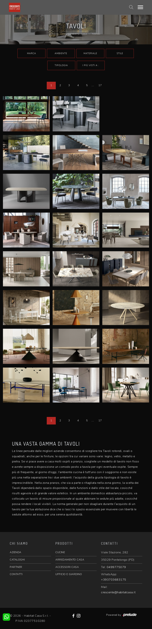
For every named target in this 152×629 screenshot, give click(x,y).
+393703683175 (113, 580)
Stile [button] (120, 53)
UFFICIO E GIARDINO (68, 574)
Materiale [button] (90, 53)
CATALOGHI (17, 559)
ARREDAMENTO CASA (69, 559)
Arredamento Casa (74, 34)
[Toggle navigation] (140, 7)
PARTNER (16, 567)
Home (55, 34)
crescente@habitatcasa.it (118, 592)
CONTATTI (16, 574)
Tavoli (96, 34)
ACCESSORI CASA (67, 567)
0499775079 (116, 567)
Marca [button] (31, 53)
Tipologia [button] (61, 65)
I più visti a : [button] (90, 65)
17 (100, 85)
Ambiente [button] (61, 53)
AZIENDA (15, 552)
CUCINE (60, 552)
